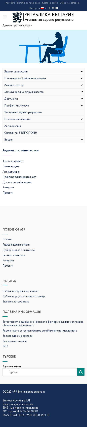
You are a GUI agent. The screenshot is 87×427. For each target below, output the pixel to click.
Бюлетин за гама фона (28, 2)
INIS (5, 346)
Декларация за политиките (19, 250)
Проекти (8, 192)
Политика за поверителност (19, 177)
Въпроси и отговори (70, 2)
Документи (43, 98)
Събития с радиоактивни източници (24, 296)
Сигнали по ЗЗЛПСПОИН (20, 133)
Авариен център (43, 85)
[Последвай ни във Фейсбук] (49, 8)
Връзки (43, 139)
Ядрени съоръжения (43, 71)
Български (38, 8)
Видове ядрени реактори (17, 336)
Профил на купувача (43, 105)
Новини (7, 239)
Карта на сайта (50, 2)
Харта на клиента (13, 161)
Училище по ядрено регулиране (23, 112)
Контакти (10, 2)
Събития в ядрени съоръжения (20, 291)
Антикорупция (12, 126)
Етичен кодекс (11, 166)
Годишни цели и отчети (16, 244)
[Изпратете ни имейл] (53, 8)
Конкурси (8, 187)
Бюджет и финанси (14, 255)
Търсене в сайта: (12, 366)
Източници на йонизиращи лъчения (43, 78)
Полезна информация (43, 119)
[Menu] (5, 17)
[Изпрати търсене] (80, 372)
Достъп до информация (17, 182)
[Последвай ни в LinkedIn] (57, 8)
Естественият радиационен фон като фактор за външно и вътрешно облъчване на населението (43, 323)
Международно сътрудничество (43, 92)
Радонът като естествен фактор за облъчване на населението (40, 330)
